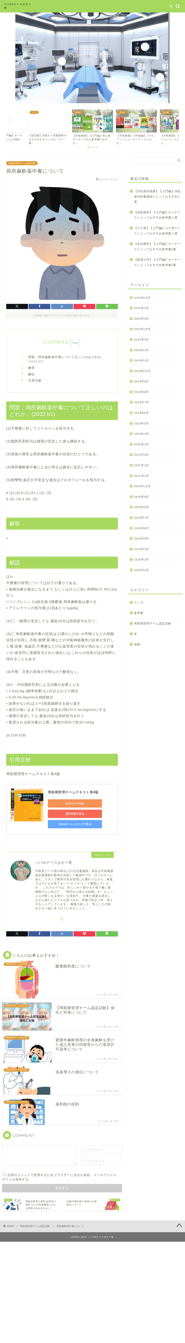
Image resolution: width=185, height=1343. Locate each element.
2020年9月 (141, 496)
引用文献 (34, 380)
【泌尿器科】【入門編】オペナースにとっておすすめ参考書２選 (157, 215)
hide (75, 342)
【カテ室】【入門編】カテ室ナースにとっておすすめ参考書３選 (157, 231)
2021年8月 (141, 454)
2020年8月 (141, 507)
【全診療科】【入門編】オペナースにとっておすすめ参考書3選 (157, 246)
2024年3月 (141, 339)
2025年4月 (141, 308)
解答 (31, 368)
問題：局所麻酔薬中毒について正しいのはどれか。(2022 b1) (66, 359)
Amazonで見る (66, 803)
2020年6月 (141, 528)
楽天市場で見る (66, 813)
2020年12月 (142, 486)
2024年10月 (142, 329)
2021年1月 (141, 475)
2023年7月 (141, 402)
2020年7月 (141, 517)
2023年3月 (141, 433)
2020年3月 (141, 549)
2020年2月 (141, 559)
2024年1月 (141, 360)
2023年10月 (142, 371)
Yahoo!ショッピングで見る (66, 824)
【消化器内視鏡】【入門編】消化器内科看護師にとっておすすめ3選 (157, 196)
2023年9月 (141, 381)
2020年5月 (141, 538)
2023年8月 (141, 392)
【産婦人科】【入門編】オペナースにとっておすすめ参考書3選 (157, 262)
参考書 (138, 613)
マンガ (138, 602)
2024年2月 (141, 350)
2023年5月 (141, 423)
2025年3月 (141, 318)
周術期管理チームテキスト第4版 (73, 792)
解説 (31, 374)
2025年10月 (142, 297)
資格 (137, 644)
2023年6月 (141, 412)
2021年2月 (141, 465)
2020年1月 (141, 570)
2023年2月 (141, 444)
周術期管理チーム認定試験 (22, 163)
